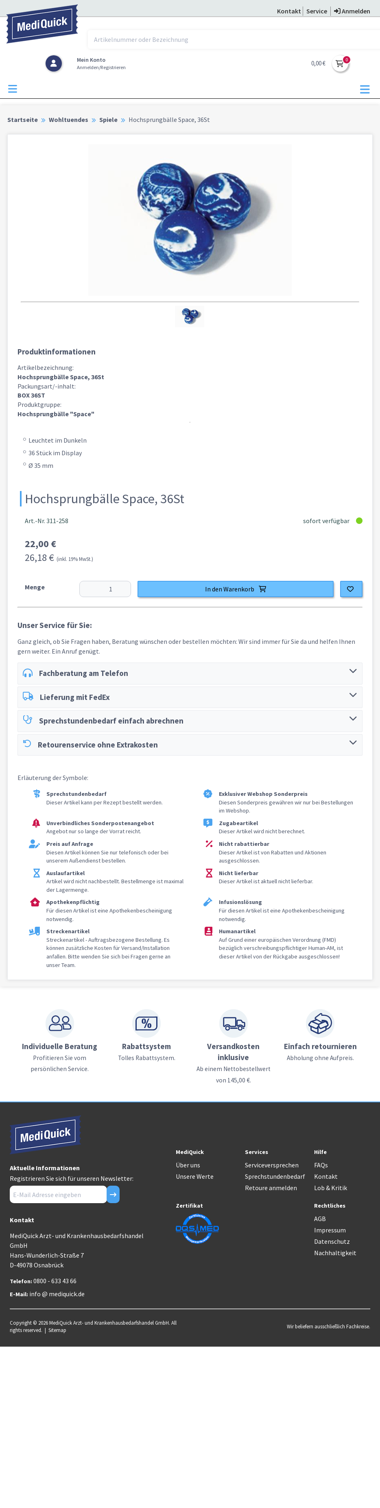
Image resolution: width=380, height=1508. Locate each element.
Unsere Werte (195, 1176)
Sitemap (57, 1330)
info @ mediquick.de (57, 1294)
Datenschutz (332, 1241)
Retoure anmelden (271, 1188)
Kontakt (326, 1176)
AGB (320, 1219)
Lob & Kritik (330, 1188)
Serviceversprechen (272, 1165)
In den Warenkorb (235, 589)
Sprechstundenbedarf (275, 1176)
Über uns (188, 1165)
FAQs (321, 1165)
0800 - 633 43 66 (54, 1281)
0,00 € (318, 63)
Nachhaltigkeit (335, 1253)
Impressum (330, 1230)
